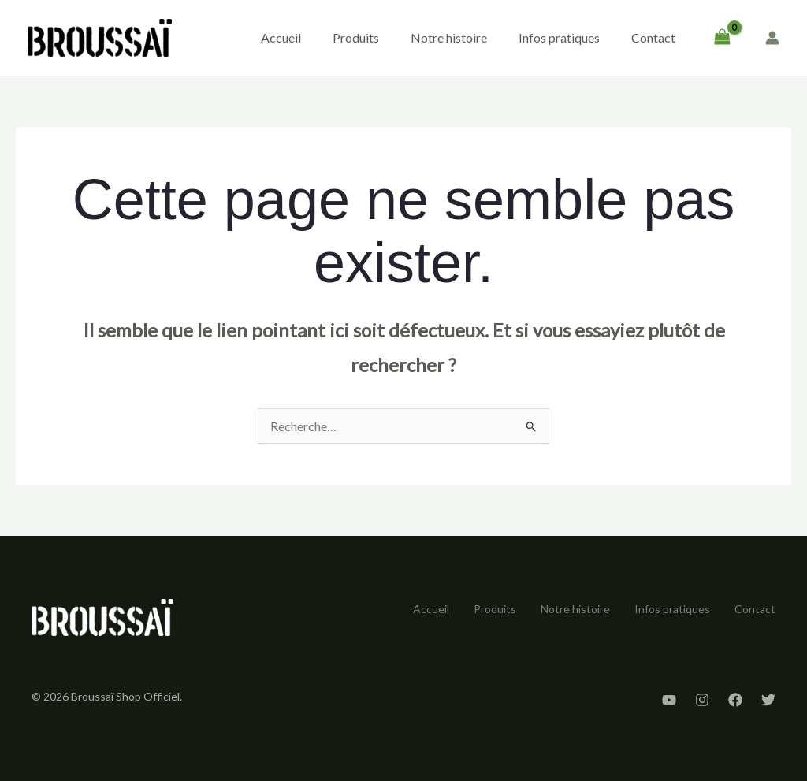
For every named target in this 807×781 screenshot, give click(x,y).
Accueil (281, 37)
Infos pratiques (559, 37)
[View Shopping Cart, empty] (722, 38)
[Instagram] (702, 700)
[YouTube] (669, 700)
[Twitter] (768, 700)
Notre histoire (449, 37)
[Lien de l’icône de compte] (772, 38)
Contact (653, 37)
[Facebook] (735, 700)
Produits (356, 37)
